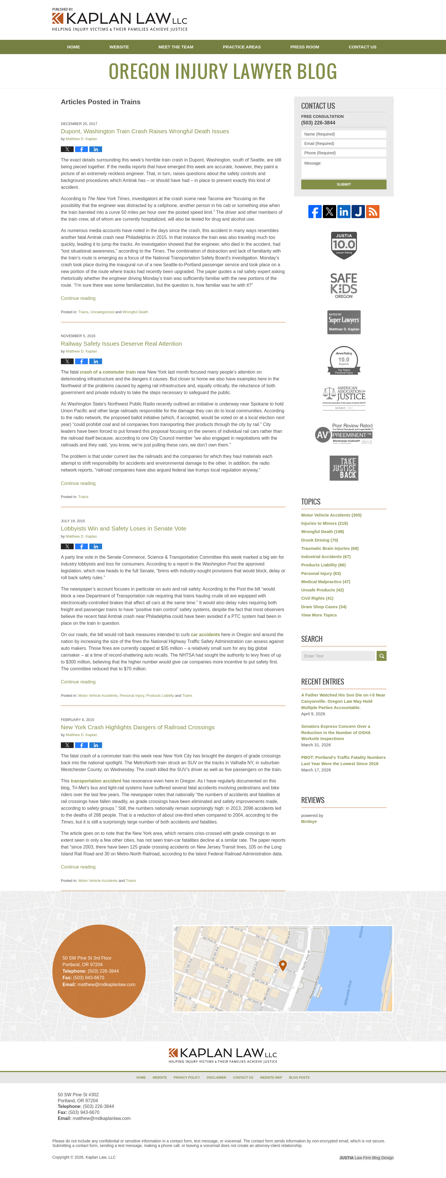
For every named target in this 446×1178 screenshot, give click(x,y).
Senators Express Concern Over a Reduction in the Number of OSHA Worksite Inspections (336, 732)
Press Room (304, 46)
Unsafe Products (322, 589)
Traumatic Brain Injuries (330, 548)
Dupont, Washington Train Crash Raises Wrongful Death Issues (145, 131)
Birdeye (309, 821)
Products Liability (160, 695)
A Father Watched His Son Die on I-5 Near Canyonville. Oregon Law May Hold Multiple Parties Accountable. (343, 701)
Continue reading (78, 298)
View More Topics (319, 614)
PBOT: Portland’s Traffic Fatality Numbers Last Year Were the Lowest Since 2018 (343, 760)
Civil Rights (317, 598)
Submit (344, 184)
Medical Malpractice (325, 581)
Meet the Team (175, 46)
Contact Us (362, 46)
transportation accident (96, 780)
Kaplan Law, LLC (101, 1157)
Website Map (271, 1077)
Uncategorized (102, 312)
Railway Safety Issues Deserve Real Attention (121, 343)
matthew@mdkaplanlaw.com (102, 1118)
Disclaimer (216, 1077)
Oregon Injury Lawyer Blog (119, 19)
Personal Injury (132, 695)
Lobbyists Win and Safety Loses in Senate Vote (123, 528)
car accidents (205, 634)
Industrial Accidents (326, 556)
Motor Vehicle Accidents (97, 695)
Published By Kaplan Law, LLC (364, 20)
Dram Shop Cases (323, 606)
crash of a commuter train (108, 372)
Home (73, 46)
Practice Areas (242, 46)
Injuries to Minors (324, 523)
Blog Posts (299, 1077)
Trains (83, 312)
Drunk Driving (319, 540)
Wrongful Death (135, 312)
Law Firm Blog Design (366, 1158)
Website (119, 46)
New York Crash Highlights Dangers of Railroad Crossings (137, 727)
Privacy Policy (187, 1077)
